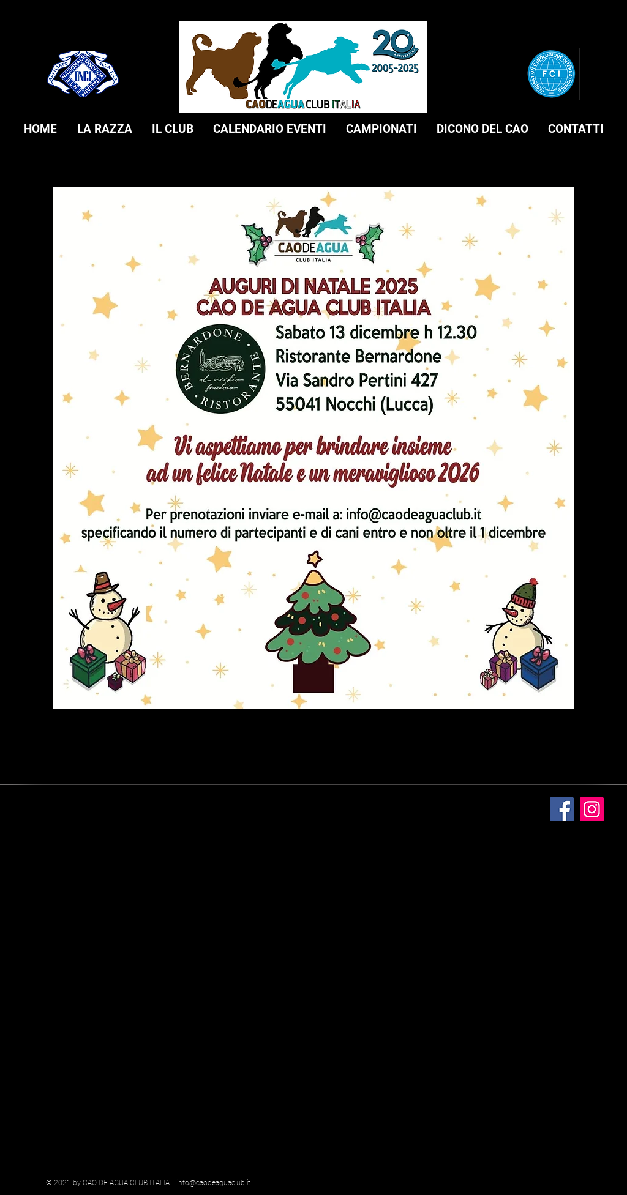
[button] (104, 129)
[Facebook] (562, 809)
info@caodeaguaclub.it (213, 1182)
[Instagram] (592, 809)
